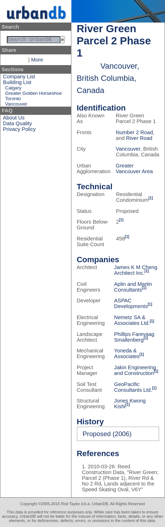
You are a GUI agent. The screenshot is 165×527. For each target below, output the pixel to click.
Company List (19, 78)
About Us (13, 119)
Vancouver (16, 105)
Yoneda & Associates (127, 353)
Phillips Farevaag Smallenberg (134, 337)
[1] (150, 198)
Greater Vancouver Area (134, 168)
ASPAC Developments (131, 303)
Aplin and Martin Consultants (133, 287)
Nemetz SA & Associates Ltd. (132, 320)
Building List (17, 84)
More (37, 61)
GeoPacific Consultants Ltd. (133, 387)
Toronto (13, 100)
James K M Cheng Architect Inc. (135, 270)
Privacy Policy (19, 130)
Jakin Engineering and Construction (135, 370)
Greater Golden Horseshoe (33, 94)
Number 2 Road (134, 132)
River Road (139, 138)
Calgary (13, 89)
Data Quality (17, 125)
